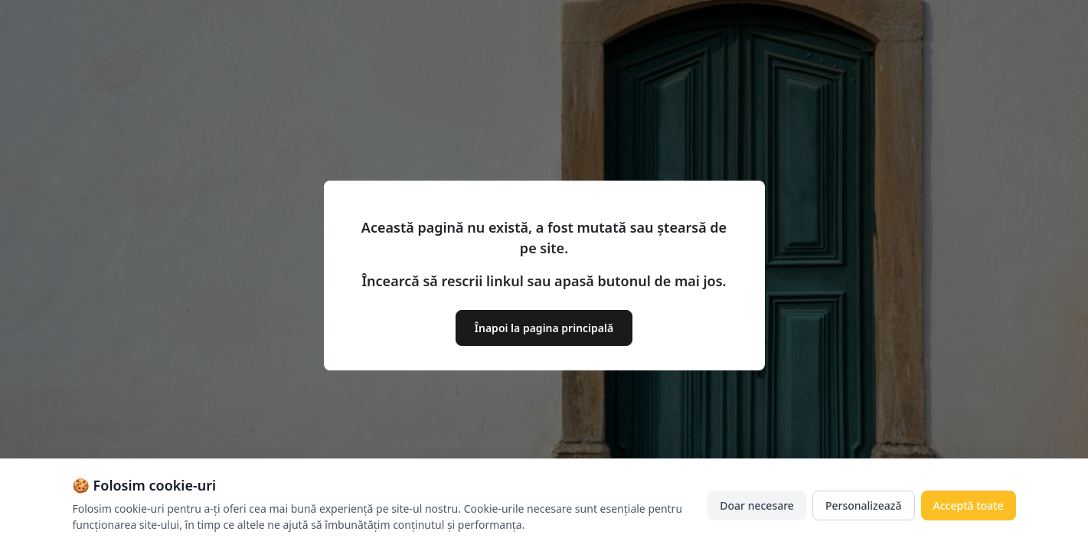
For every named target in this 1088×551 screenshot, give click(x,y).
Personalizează (863, 506)
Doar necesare (757, 506)
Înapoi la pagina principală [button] (544, 328)
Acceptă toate (968, 506)
